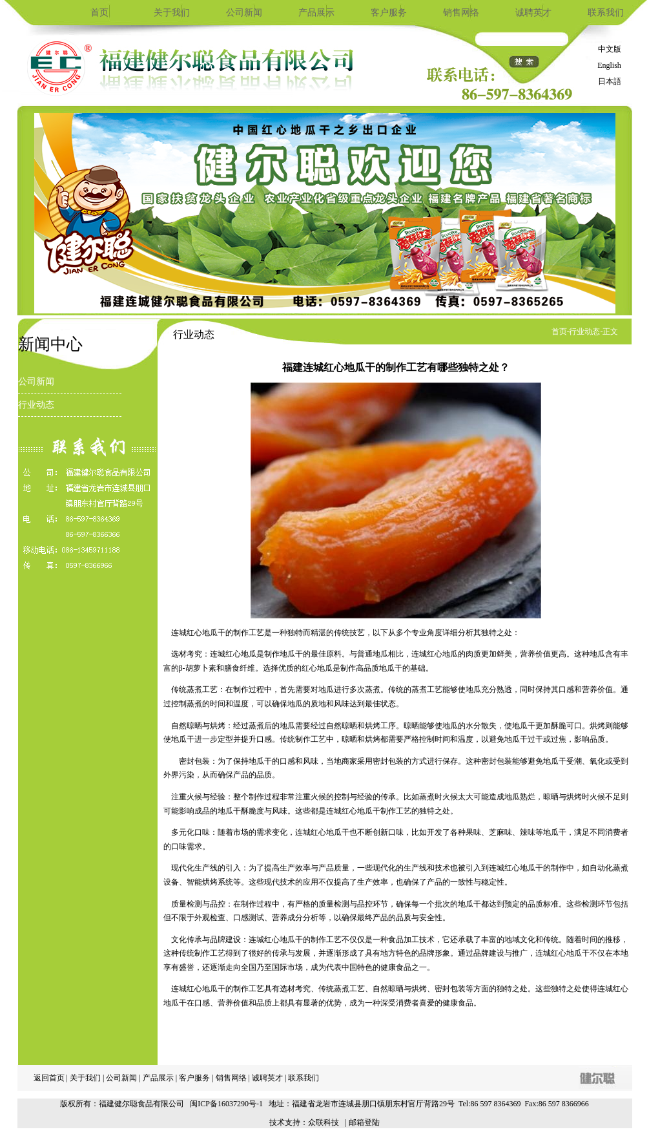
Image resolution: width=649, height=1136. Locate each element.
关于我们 (172, 12)
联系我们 (606, 12)
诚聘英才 (533, 12)
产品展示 (316, 12)
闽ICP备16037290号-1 (226, 1103)
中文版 (609, 49)
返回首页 (49, 1077)
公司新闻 (244, 12)
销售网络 (461, 12)
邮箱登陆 (364, 1122)
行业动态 (36, 405)
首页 (99, 12)
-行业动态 (584, 331)
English (609, 65)
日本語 (609, 81)
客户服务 (389, 12)
